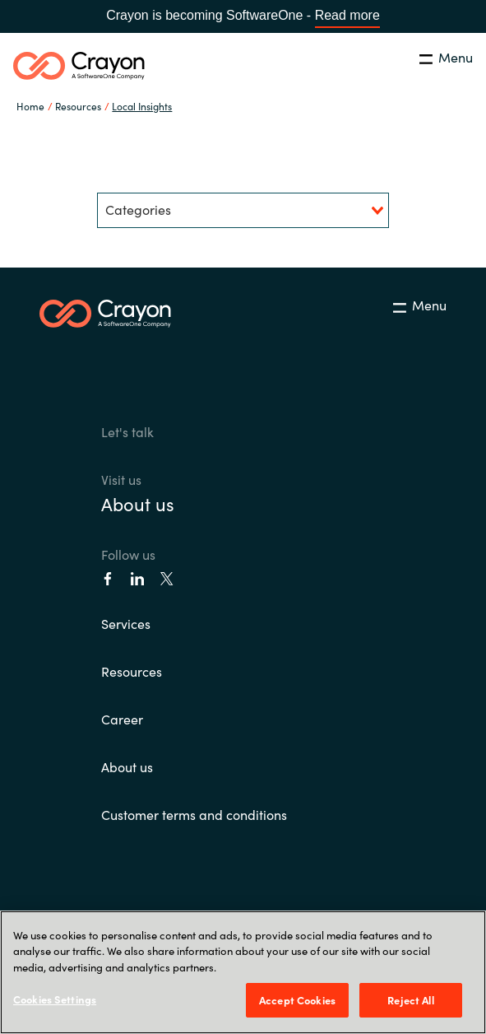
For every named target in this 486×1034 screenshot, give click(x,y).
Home (30, 106)
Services (125, 623)
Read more (347, 15)
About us (137, 503)
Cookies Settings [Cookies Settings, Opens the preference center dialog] (54, 999)
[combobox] (243, 210)
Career (122, 719)
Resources (131, 671)
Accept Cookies (297, 1000)
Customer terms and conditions (194, 814)
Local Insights (142, 106)
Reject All (410, 1000)
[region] (243, 972)
